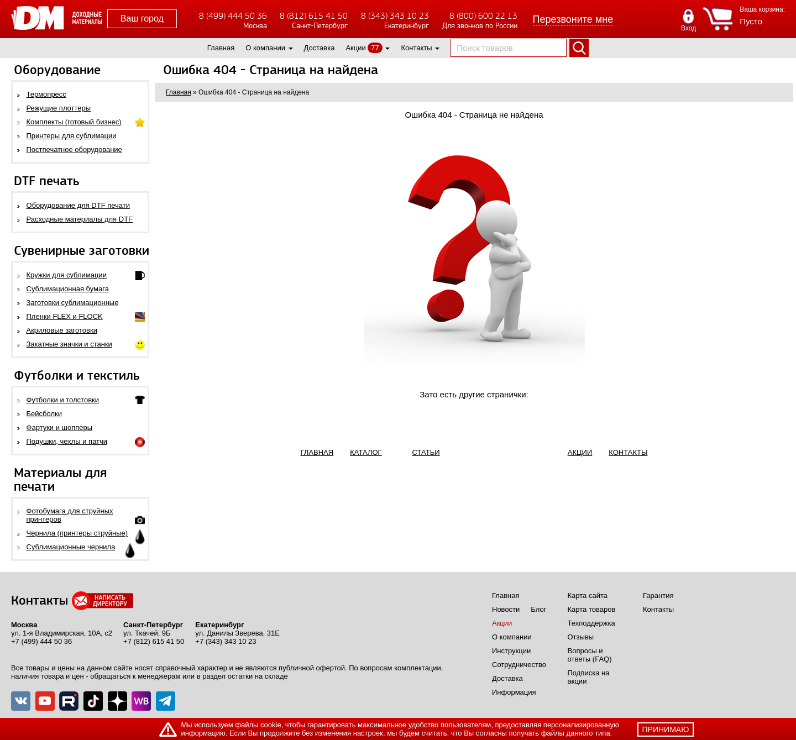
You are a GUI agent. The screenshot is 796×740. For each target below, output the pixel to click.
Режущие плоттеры (59, 108)
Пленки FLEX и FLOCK (65, 316)
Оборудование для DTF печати (78, 205)
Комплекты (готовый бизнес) (74, 122)
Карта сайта (588, 595)
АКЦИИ (580, 452)
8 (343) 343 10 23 (395, 16)
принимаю (665, 729)
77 (375, 48)
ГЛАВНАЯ (317, 452)
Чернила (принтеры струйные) (77, 533)
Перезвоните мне (573, 19)
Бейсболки (44, 414)
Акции (355, 48)
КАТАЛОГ (365, 452)
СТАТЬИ (426, 452)
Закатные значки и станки (69, 344)
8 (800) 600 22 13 (483, 16)
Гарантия (658, 595)
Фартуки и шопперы (60, 427)
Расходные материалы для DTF (80, 219)
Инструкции (511, 651)
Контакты (416, 48)
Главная (220, 48)
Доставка (319, 48)
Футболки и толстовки (63, 400)
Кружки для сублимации (67, 275)
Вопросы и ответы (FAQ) (590, 655)
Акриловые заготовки (62, 330)
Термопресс (46, 94)
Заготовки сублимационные (73, 302)
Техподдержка (591, 623)
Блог (538, 609)
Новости (506, 609)
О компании (265, 48)
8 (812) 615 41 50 (314, 16)
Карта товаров (592, 609)
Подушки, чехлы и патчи (67, 441)
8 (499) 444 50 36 (233, 16)
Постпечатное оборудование (74, 149)
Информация (514, 692)
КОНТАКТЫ (628, 452)
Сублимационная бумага (68, 289)
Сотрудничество (519, 664)
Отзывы (581, 637)
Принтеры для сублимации (72, 136)
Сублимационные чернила (71, 547)
